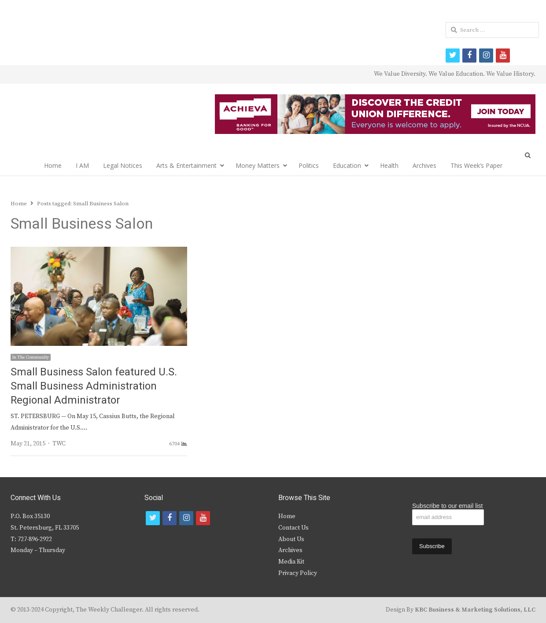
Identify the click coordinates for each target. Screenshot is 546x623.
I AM (82, 165)
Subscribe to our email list (447, 505)
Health (389, 165)
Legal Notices (122, 165)
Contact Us (293, 528)
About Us (291, 539)
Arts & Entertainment (186, 165)
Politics (309, 165)
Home (53, 165)
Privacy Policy (297, 573)
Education (347, 165)
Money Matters (258, 165)
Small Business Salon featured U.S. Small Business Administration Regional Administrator (94, 386)
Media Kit (291, 562)
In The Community (30, 357)
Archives (424, 165)
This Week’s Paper (476, 165)
